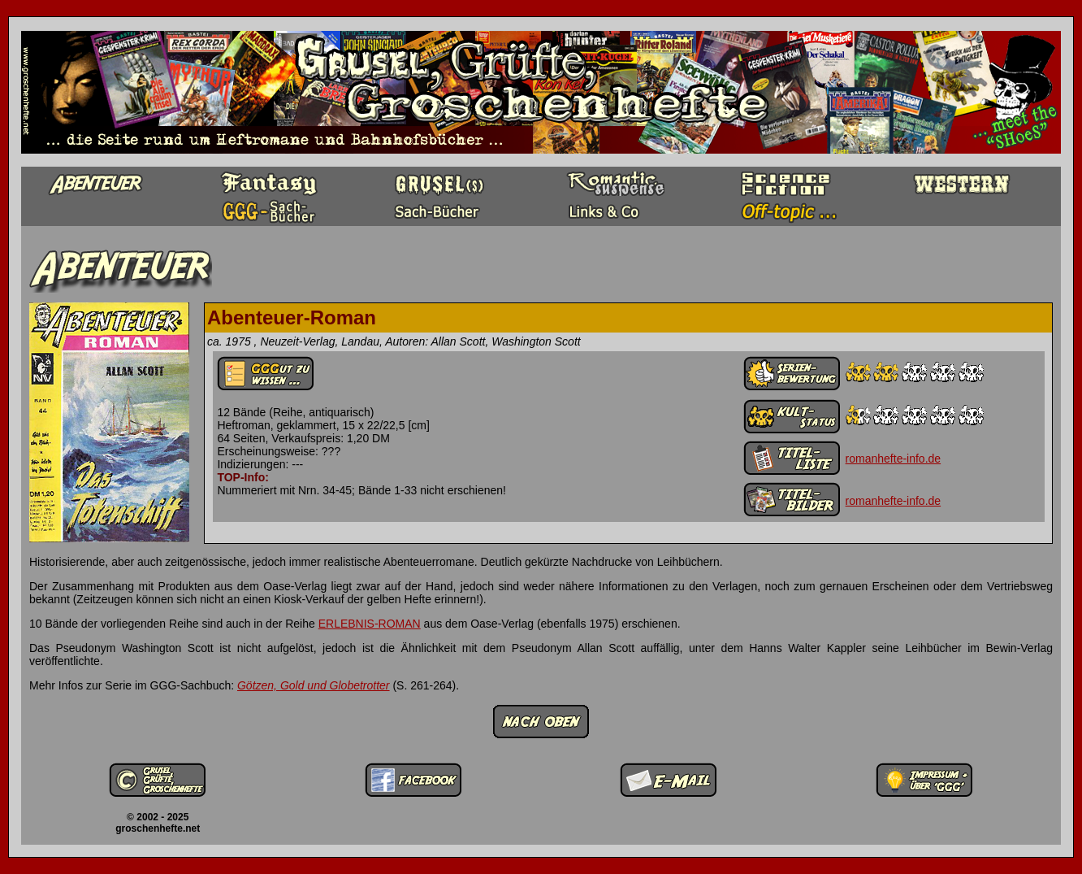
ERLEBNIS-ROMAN (369, 623)
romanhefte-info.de (893, 458)
